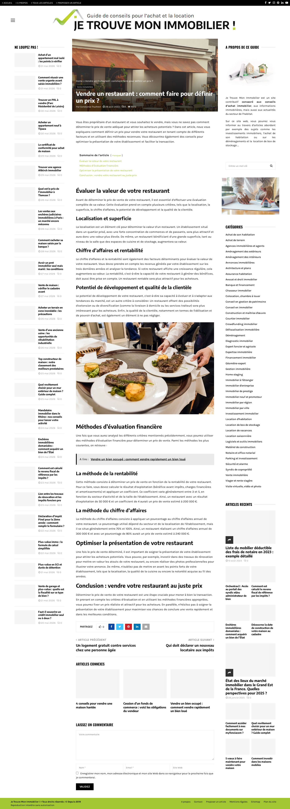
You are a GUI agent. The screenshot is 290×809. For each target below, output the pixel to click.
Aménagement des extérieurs (243, 251)
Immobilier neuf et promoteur (244, 397)
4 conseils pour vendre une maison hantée (94, 705)
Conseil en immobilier (239, 307)
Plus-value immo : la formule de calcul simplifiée (50, 545)
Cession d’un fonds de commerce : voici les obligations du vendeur (144, 707)
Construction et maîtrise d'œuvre (246, 313)
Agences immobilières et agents (245, 246)
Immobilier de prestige (239, 391)
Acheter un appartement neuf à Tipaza (49, 125)
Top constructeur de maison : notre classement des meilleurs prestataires (50, 363)
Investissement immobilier (242, 413)
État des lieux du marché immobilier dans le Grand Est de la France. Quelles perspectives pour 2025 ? (249, 686)
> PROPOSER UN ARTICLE (68, 3)
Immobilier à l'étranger (239, 380)
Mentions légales (238, 801)
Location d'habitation (239, 419)
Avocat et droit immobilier (241, 279)
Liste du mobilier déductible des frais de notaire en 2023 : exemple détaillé (249, 552)
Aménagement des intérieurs (243, 257)
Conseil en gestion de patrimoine (246, 301)
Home (79, 81)
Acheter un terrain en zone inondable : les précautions (50, 311)
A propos (185, 801)
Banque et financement (240, 285)
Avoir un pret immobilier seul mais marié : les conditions (50, 266)
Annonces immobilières (240, 262)
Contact (198, 801)
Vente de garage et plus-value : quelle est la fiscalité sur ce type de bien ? (51, 591)
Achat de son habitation (240, 234)
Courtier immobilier (238, 318)
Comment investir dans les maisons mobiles (262, 761)
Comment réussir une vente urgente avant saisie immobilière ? (50, 80)
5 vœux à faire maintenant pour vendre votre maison (235, 763)
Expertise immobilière (239, 352)
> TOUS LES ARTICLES (42, 3)
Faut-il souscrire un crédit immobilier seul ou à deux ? (51, 615)
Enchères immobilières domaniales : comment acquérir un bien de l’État (50, 446)
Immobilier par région (239, 402)
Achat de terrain (235, 240)
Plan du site (270, 801)
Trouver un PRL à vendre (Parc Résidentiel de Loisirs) (51, 103)
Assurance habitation (239, 274)
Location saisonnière (238, 436)
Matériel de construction (240, 447)
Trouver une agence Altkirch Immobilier (49, 169)
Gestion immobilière (238, 369)
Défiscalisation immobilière (242, 329)
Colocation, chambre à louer (243, 296)
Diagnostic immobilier (239, 341)
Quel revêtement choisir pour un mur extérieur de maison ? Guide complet (50, 389)
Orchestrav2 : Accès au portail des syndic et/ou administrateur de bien (237, 593)
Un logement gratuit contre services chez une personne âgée (106, 647)
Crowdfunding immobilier (241, 324)
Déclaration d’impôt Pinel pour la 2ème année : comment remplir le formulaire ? (51, 521)
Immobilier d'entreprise (240, 385)
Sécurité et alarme (237, 464)
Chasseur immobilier (238, 290)
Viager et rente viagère (239, 480)
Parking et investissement (241, 458)
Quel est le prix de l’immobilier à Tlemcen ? (48, 192)
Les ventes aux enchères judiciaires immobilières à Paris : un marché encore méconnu (50, 218)
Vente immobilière (85, 87)
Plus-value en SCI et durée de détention (50, 566)
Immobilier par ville (237, 408)
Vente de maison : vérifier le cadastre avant (49, 288)
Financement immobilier (241, 357)
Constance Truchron (90, 106)
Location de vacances (239, 430)
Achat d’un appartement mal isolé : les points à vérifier (51, 58)
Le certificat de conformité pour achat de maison (51, 148)
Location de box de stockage (243, 425)
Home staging (234, 374)
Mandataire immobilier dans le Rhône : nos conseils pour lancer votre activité (50, 417)
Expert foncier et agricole (241, 346)
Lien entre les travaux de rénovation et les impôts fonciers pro (50, 497)
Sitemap (255, 801)
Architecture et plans (238, 268)
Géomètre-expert (236, 363)
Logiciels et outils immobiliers (244, 441)
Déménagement (235, 335)
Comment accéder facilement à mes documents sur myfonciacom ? (236, 728)
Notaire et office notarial (240, 453)
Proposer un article (216, 801)
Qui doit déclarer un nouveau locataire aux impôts (190, 647)
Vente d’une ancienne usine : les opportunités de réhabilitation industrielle (50, 336)
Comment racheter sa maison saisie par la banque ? (50, 243)
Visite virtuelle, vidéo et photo (243, 486)
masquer (116, 155)
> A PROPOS (22, 3)
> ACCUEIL (7, 3)
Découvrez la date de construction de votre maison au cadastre (262, 629)
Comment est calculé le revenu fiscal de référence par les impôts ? (50, 473)
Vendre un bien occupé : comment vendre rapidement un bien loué (190, 707)
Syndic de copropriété (239, 469)
